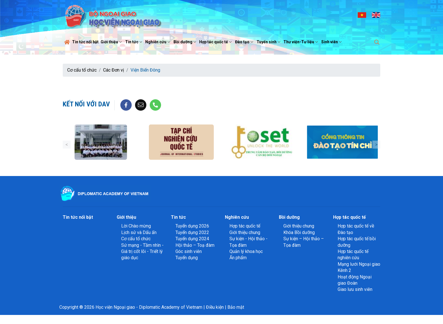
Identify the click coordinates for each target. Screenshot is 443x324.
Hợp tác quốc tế (216, 41)
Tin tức (134, 41)
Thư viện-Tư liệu (301, 41)
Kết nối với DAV (86, 104)
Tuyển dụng (186, 257)
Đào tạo (245, 41)
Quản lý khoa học (246, 251)
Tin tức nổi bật (85, 42)
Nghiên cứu (158, 41)
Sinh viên (332, 41)
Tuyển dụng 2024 (192, 238)
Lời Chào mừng (136, 226)
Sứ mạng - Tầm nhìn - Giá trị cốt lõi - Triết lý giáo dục (142, 252)
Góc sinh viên (188, 251)
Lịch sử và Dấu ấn (139, 232)
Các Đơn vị (113, 70)
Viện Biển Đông (145, 70)
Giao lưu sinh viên (355, 289)
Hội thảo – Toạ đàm (194, 245)
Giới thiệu (112, 41)
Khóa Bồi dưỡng (299, 232)
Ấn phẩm (238, 257)
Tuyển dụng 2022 (192, 232)
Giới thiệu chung (244, 232)
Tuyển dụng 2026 (192, 226)
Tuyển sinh (269, 41)
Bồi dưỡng (185, 41)
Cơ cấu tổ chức (82, 70)
